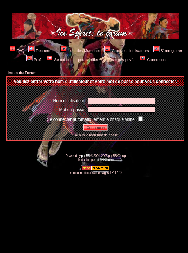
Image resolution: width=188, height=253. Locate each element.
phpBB (85, 156)
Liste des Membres (80, 50)
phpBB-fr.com (105, 160)
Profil (34, 60)
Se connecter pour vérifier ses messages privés (91, 60)
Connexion (153, 60)
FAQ (16, 50)
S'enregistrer (167, 50)
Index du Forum (22, 73)
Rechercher (42, 50)
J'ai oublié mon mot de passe (95, 135)
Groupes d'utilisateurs (126, 50)
